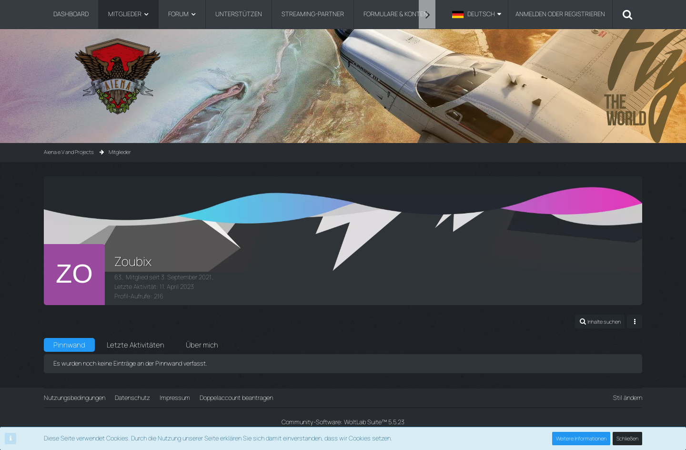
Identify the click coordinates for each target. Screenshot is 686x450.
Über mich (202, 345)
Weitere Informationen (581, 438)
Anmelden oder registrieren (560, 14)
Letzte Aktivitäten (135, 345)
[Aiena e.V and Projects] (343, 76)
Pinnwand (69, 345)
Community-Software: (343, 422)
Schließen (627, 438)
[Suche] (627, 14)
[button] (476, 14)
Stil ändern (627, 397)
